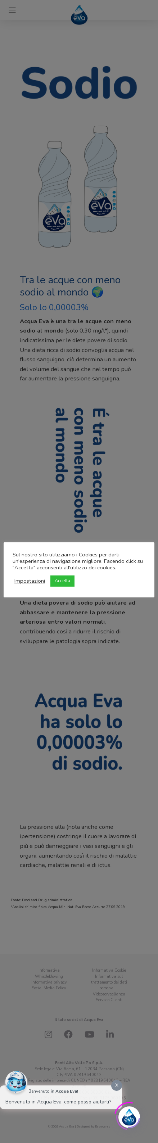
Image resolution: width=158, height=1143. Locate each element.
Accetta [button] (62, 581)
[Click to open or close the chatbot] (129, 1115)
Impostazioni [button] (29, 581)
